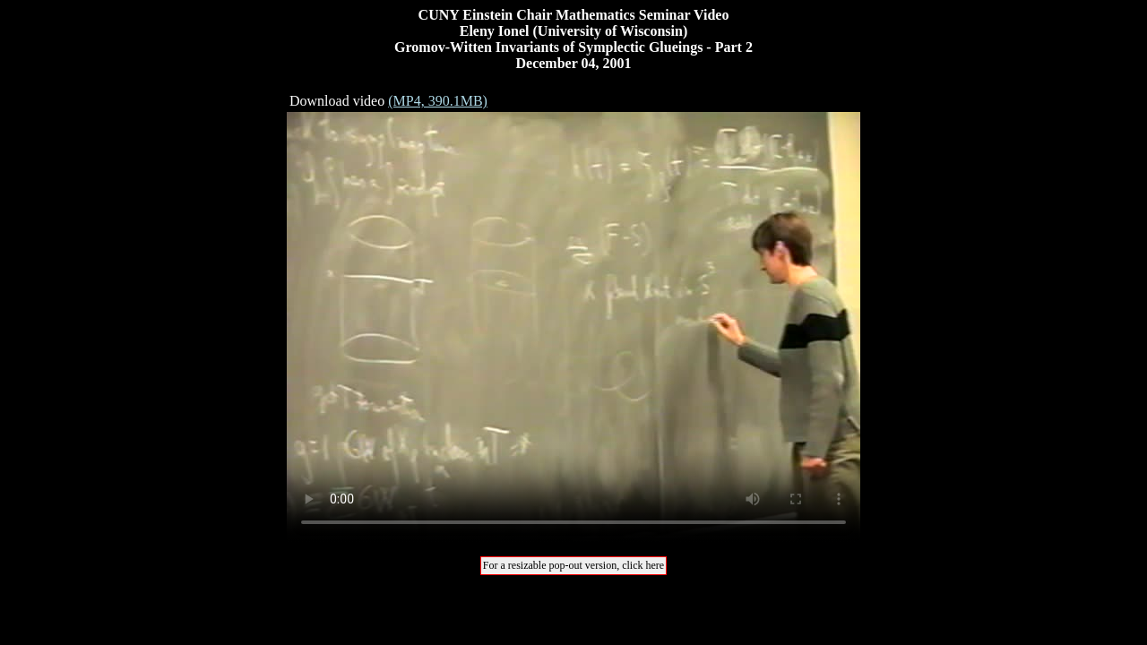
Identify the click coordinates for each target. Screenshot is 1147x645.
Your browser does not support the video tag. (573, 327)
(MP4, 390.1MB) (437, 100)
